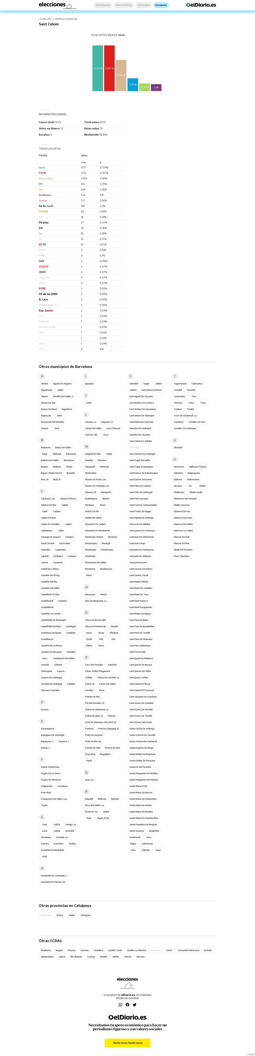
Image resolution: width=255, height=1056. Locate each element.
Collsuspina (46, 671)
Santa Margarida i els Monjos (143, 779)
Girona (59, 915)
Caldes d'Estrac (48, 517)
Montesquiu (91, 543)
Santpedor (154, 831)
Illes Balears (76, 956)
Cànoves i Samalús (50, 690)
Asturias (72, 950)
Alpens (44, 396)
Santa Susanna (136, 831)
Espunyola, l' (47, 741)
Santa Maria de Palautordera (143, 818)
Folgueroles (47, 786)
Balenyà (57, 454)
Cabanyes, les (48, 498)
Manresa (102, 460)
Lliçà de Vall (91, 434)
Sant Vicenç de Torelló (140, 716)
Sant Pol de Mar (137, 652)
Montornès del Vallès (95, 562)
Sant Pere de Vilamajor (140, 639)
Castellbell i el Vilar (50, 594)
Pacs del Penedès (94, 664)
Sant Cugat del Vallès (139, 460)
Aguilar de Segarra (62, 383)
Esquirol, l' (64, 741)
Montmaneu (107, 549)
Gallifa (57, 824)
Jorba (89, 402)
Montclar (112, 537)
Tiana (191, 402)
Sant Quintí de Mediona (141, 658)
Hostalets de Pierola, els (53, 882)
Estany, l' (45, 747)
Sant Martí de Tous (139, 594)
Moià (102, 505)
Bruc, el (44, 479)
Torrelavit (178, 422)
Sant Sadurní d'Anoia (139, 684)
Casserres (58, 562)
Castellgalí (71, 626)
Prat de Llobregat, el (108, 728)
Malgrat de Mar (93, 454)
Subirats (146, 850)
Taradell (178, 390)
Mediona (89, 505)
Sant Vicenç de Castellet (141, 703)
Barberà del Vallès (50, 460)
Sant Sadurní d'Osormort (141, 690)
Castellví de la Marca (51, 645)
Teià (193, 396)
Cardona (71, 556)
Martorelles (91, 473)
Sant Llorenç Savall (138, 575)
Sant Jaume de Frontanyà (142, 530)
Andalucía (46, 950)
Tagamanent (180, 383)
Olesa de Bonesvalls (95, 620)
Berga (69, 466)
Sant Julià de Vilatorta (140, 556)
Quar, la (89, 779)
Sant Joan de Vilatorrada (141, 537)
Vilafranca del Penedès (185, 498)
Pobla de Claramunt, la (96, 709)
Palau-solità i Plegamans (97, 671)
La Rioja (91, 956)
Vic (190, 486)
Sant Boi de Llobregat (140, 428)
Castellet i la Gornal (50, 613)
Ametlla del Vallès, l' (63, 396)
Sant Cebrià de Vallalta (140, 441)
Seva (148, 837)
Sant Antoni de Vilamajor (141, 415)
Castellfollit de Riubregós (53, 620)
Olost (89, 632)
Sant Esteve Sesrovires (140, 479)
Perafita (89, 690)
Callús (61, 530)
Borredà (71, 473)
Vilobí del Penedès (183, 549)
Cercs (44, 658)
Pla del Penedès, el (94, 703)
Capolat (45, 556)
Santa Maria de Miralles (141, 811)
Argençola (46, 415)
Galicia (62, 956)
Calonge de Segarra (51, 537)
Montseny (90, 569)
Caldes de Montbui (50, 524)
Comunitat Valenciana (188, 950)
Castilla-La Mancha (136, 950)
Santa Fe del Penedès (140, 767)
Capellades (60, 549)
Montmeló (90, 556)
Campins (69, 537)
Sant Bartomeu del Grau (141, 422)
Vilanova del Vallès (183, 524)
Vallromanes (193, 479)
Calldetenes (46, 530)
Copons (61, 671)
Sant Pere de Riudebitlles (141, 626)
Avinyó (44, 428)
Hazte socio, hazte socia (127, 1042)
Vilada (202, 486)
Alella (60, 390)
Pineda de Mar (92, 696)
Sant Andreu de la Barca (141, 402)
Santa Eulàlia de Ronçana (142, 760)
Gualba (72, 843)
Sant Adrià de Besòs (152, 390)
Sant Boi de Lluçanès (139, 434)
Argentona (67, 409)
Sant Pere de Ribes (138, 620)
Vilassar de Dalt (181, 537)
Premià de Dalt (92, 747)
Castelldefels (47, 607)
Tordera (178, 409)
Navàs (103, 594)
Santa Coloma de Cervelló (142, 735)
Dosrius (45, 709)
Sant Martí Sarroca (138, 601)
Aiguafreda (46, 390)
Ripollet (115, 799)
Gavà (44, 831)
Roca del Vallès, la (94, 805)
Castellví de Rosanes (51, 652)
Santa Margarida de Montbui (143, 773)
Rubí (89, 818)
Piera (101, 690)
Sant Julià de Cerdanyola (141, 549)
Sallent (133, 390)
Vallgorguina (194, 473)
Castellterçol (47, 639)
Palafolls (112, 664)
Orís (113, 639)
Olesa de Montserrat (95, 626)
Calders (57, 511)
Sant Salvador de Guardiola (143, 696)
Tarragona (85, 915)
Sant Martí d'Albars (138, 581)
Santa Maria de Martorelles (143, 799)
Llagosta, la (107, 422)
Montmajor (90, 549)
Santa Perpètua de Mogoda (143, 824)
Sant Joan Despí (137, 543)
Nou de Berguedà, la (95, 601)
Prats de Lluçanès (94, 735)
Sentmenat (134, 837)
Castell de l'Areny (50, 569)
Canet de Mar (47, 543)
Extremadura (47, 956)
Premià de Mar (112, 747)
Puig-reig (90, 754)
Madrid (103, 956)
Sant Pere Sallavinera (140, 645)
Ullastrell (178, 447)
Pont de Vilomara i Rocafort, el (100, 722)
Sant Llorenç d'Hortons (140, 569)
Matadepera (91, 498)
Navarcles (90, 594)
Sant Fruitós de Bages (140, 511)
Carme (44, 562)
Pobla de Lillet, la (94, 716)
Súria (158, 850)
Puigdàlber (105, 754)
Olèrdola (114, 632)
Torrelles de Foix (196, 422)
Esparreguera (47, 728)
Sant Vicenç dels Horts (140, 722)
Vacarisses (179, 466)
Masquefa (106, 492)
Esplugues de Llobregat (52, 735)
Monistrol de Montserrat (97, 530)
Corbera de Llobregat (51, 677)
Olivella (114, 626)
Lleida (72, 915)
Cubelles (71, 684)
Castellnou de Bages (51, 632)
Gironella (69, 831)
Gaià (44, 824)
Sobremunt (147, 843)
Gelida (57, 831)
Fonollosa (63, 786)
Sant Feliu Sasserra (138, 498)
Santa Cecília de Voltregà (141, 728)
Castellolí (70, 632)
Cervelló (45, 664)
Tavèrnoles (179, 396)
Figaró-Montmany (50, 767)
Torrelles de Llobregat (185, 428)
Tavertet (191, 390)
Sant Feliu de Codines (140, 486)
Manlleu (89, 460)
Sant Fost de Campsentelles (143, 505)
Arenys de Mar (48, 402)
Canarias (84, 950)
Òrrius (101, 645)
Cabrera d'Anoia (68, 498)
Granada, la (62, 837)
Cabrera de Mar (48, 505)
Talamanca (196, 383)
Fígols (45, 805)
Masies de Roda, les (95, 479)
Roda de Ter (91, 811)
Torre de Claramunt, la (185, 415)
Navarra (140, 956)
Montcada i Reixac (94, 537)
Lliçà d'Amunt (113, 428)
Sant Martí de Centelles (140, 588)
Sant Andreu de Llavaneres (142, 409)
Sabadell (133, 383)
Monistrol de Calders (95, 524)
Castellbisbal (47, 601)
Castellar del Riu (49, 581)
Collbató (58, 664)
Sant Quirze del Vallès (140, 671)
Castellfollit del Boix (51, 626)
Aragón (59, 950)
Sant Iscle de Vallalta (139, 524)
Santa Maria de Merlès (140, 805)
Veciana (178, 486)
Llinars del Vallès (93, 428)
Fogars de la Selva (50, 773)
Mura (89, 575)
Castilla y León (115, 950)
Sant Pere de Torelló (139, 632)
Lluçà (105, 434)
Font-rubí (46, 792)
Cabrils (65, 505)
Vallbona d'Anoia (197, 466)
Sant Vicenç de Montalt (141, 709)
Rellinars (102, 799)
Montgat (106, 543)
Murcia (128, 956)
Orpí (101, 639)
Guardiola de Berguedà (52, 850)
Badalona (45, 447)
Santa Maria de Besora (140, 792)
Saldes (158, 383)
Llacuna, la (90, 422)
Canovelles (64, 543)
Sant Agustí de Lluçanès (141, 396)
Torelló (190, 409)
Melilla (116, 956)
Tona (203, 402)
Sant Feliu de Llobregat (140, 492)
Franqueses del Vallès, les (54, 799)
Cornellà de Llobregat (51, 684)
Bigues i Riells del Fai (51, 473)
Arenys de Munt (49, 409)
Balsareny (71, 454)
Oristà (89, 639)
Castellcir (62, 601)
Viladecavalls (195, 492)
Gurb (44, 856)
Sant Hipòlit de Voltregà (141, 517)
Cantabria (98, 950)
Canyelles (45, 549)
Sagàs (146, 383)
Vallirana (178, 479)
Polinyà (111, 716)
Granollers (58, 843)
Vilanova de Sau (182, 511)
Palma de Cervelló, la (108, 677)
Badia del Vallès (63, 447)
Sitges (133, 843)
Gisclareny (46, 837)
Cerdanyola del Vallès (64, 658)
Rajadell (89, 799)
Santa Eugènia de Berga (141, 747)
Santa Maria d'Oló (138, 786)
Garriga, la (70, 824)
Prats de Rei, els (93, 741)
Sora (133, 850)
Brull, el (57, 479)
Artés (59, 415)
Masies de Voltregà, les (97, 486)
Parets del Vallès (107, 684)
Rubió (106, 811)
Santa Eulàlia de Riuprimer (142, 754)
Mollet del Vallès (93, 517)
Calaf (44, 511)
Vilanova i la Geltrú (183, 530)
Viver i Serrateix (181, 556)
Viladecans (179, 492)
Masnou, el (90, 492)
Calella (68, 524)
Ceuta (169, 950)
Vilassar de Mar (181, 543)
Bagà (44, 454)
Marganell (90, 466)
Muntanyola (106, 569)
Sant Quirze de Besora (140, 664)
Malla (109, 454)
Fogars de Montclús (51, 779)
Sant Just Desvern (138, 562)
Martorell (104, 466)
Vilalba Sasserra (181, 505)
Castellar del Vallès (50, 588)
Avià (57, 428)
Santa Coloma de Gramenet (143, 741)
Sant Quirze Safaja (138, 677)
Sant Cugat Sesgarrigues (141, 466)
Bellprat (57, 466)
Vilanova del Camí (183, 517)
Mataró (105, 498)
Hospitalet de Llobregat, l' (54, 875)
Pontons (89, 728)
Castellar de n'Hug (50, 575)
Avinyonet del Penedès (52, 422)
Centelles (71, 652)
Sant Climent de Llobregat (142, 454)
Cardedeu (58, 556)
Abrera (44, 383)
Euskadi (208, 950)
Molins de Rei (92, 511)
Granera (45, 843)
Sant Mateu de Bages (140, 613)
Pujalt (89, 760)
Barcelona (69, 460)
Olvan (101, 632)
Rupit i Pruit (103, 818)
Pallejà (89, 677)
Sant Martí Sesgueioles (140, 607)
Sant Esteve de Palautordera (143, 473)
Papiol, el (89, 684)
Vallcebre (178, 473)
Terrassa (178, 402)
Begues (44, 466)
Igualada (89, 383)
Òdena (89, 645)
